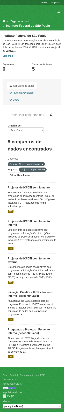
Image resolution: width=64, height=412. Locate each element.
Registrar (55, 2)
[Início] (4, 21)
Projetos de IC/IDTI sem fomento (29, 187)
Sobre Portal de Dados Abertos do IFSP (24, 375)
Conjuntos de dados (22, 85)
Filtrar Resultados (20, 175)
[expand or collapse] (58, 11)
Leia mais (8, 55)
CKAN (8, 396)
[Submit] (51, 115)
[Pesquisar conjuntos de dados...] (27, 115)
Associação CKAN (12, 383)
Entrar (44, 2)
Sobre (14, 99)
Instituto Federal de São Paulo (28, 25)
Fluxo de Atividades (21, 92)
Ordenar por (15, 125)
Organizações (19, 21)
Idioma (6, 401)
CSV (10, 211)
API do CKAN (10, 379)
